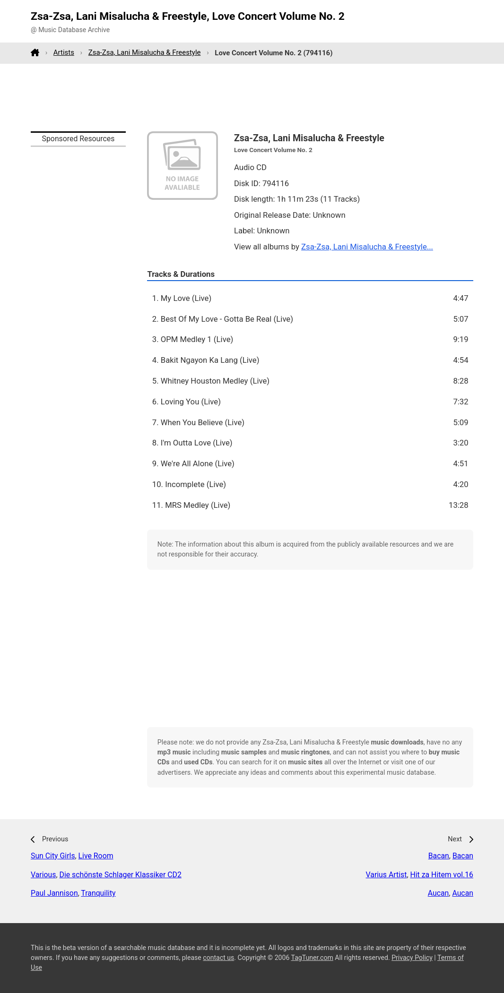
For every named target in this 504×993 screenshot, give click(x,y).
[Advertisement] (252, 97)
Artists (63, 52)
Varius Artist (386, 874)
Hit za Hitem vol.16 (441, 874)
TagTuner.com (312, 957)
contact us (218, 957)
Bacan (438, 855)
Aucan (438, 893)
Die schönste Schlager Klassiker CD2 (121, 874)
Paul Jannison (54, 893)
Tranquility (98, 893)
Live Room (95, 855)
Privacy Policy (412, 957)
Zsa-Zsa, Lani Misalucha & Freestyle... (367, 246)
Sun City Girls (53, 855)
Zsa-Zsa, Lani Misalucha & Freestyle (144, 52)
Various (43, 874)
